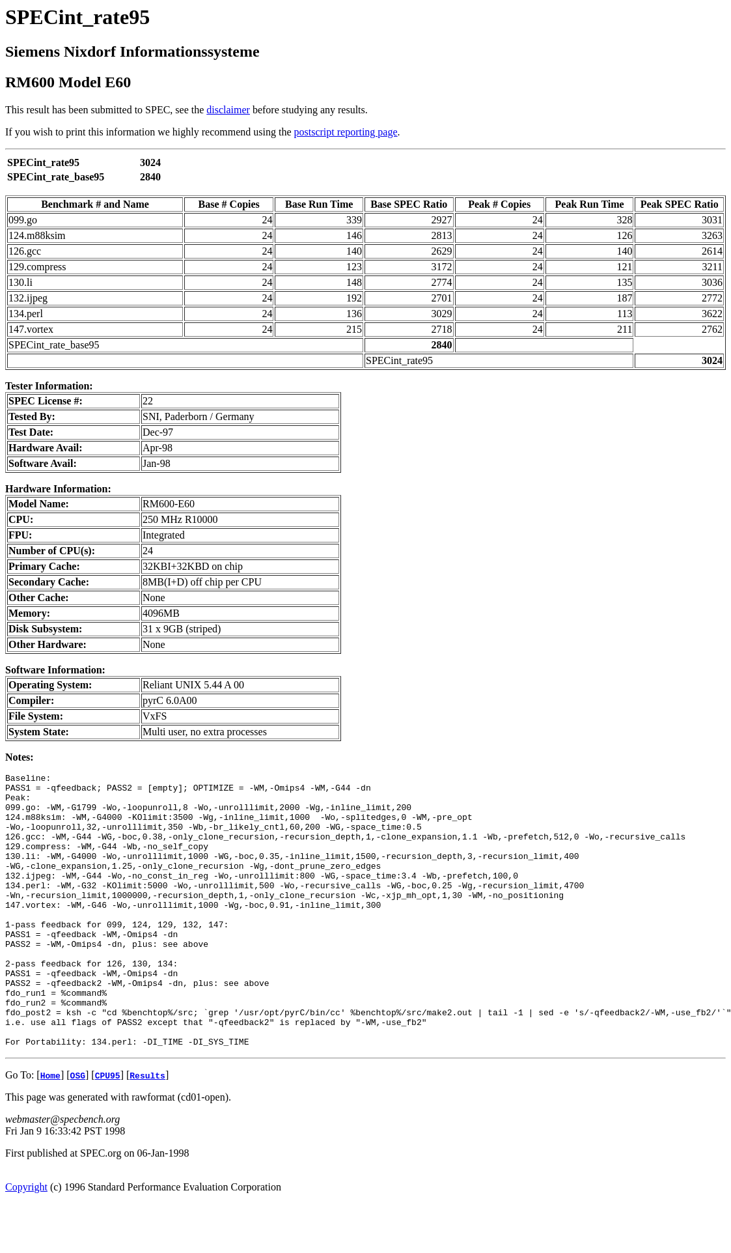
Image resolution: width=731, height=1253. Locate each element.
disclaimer (228, 109)
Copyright (26, 1241)
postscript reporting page (346, 131)
